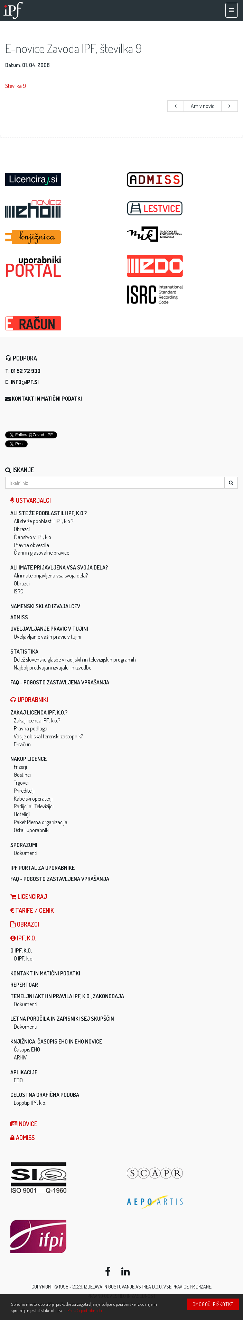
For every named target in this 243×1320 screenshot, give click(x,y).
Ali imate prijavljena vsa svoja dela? (59, 567)
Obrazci (22, 529)
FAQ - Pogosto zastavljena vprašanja (59, 682)
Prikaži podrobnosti (84, 1310)
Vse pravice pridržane (187, 1287)
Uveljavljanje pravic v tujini (49, 628)
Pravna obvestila (31, 544)
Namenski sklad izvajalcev (45, 606)
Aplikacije (23, 1072)
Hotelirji (22, 814)
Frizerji (20, 766)
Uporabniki (29, 699)
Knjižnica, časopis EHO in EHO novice (56, 1041)
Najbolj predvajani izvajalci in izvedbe (52, 667)
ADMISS (19, 617)
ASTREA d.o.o (148, 1287)
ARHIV (20, 1057)
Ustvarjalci (30, 500)
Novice (23, 1124)
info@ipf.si (25, 382)
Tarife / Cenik (32, 910)
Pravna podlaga (30, 728)
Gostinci (22, 774)
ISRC (18, 591)
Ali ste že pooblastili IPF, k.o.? (48, 513)
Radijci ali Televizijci (34, 806)
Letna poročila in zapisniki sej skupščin (62, 1018)
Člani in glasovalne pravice (41, 552)
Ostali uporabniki (31, 830)
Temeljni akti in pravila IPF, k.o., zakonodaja (67, 996)
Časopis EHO (27, 1049)
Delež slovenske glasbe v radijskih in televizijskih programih (75, 659)
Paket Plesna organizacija (40, 822)
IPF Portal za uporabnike (42, 867)
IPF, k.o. (23, 938)
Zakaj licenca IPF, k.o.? (38, 712)
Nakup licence (28, 758)
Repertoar (24, 984)
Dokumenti (25, 852)
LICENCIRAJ (28, 896)
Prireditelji (24, 790)
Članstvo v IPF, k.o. (33, 537)
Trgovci (21, 782)
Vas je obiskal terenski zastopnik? (48, 736)
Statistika (24, 651)
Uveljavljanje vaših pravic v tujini (47, 636)
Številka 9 (15, 85)
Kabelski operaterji (33, 798)
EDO (18, 1080)
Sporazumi (23, 844)
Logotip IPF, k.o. (30, 1102)
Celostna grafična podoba (44, 1094)
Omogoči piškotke (213, 1304)
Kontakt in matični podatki (47, 398)
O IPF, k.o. (21, 950)
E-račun (22, 744)
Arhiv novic (202, 105)
